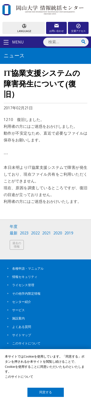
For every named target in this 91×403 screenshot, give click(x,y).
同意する (45, 392)
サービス (18, 310)
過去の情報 (16, 245)
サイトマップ (21, 335)
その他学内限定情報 (26, 293)
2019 (69, 233)
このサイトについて (26, 343)
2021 (46, 233)
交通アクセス (78, 31)
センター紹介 (21, 302)
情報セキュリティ (24, 276)
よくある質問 (21, 327)
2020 (57, 233)
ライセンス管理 (23, 285)
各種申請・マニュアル (28, 268)
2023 (24, 233)
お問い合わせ (56, 31)
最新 (13, 233)
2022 (35, 233)
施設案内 (18, 318)
